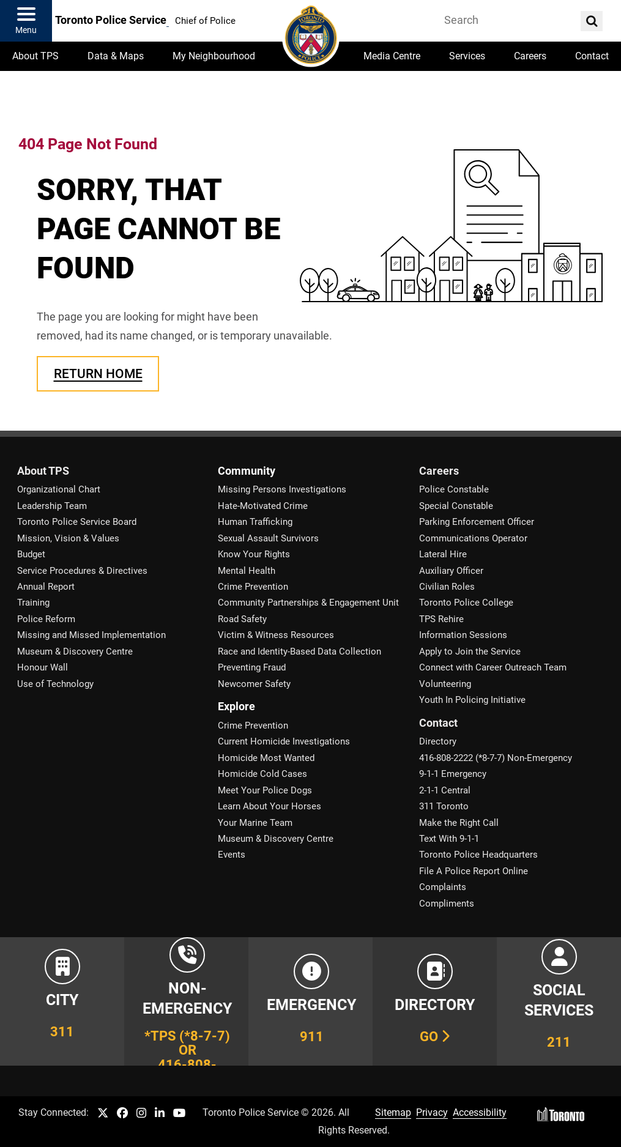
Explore (236, 706)
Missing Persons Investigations (282, 489)
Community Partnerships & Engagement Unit (308, 602)
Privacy (432, 1112)
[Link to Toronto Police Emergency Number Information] (310, 1001)
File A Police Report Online (473, 871)
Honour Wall (42, 667)
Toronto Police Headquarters (478, 854)
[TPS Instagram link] (141, 1114)
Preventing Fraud (252, 667)
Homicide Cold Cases (262, 773)
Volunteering (445, 683)
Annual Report (46, 586)
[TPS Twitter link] (102, 1114)
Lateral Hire (443, 554)
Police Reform (46, 619)
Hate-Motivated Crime (263, 505)
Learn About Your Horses (269, 806)
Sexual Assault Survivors (268, 538)
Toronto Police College (466, 602)
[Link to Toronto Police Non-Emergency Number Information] (186, 1001)
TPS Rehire (441, 619)
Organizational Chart (58, 489)
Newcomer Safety (254, 683)
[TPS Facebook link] (122, 1114)
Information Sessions (463, 634)
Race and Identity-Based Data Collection (299, 651)
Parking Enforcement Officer (476, 521)
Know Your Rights (254, 554)
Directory (437, 741)
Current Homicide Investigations (284, 741)
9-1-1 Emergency (452, 773)
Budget (31, 554)
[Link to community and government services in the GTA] (559, 1001)
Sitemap (393, 1112)
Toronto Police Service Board (76, 521)
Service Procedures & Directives (82, 570)
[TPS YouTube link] (179, 1114)
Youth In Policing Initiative (472, 699)
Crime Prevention (253, 586)
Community (246, 471)
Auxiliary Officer (451, 570)
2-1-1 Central (444, 790)
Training (33, 602)
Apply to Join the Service (470, 651)
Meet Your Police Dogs (265, 790)
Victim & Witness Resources (276, 634)
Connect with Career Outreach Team (493, 667)
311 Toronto (444, 806)
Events (231, 854)
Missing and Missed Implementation (91, 634)
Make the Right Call (459, 822)
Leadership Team (52, 505)
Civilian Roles (447, 586)
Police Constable (454, 489)
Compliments (446, 903)
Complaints (442, 887)
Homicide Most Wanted (266, 757)
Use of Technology (55, 683)
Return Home (98, 373)
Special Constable (456, 505)
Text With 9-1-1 (449, 838)
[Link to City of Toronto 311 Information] (62, 1001)
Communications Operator (473, 538)
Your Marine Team (255, 822)
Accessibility (480, 1112)
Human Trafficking (255, 521)
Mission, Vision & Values (68, 538)
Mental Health (246, 570)
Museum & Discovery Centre (75, 651)
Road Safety (242, 619)
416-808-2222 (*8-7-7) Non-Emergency (495, 757)
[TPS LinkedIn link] (160, 1114)
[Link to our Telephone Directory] (435, 1001)
